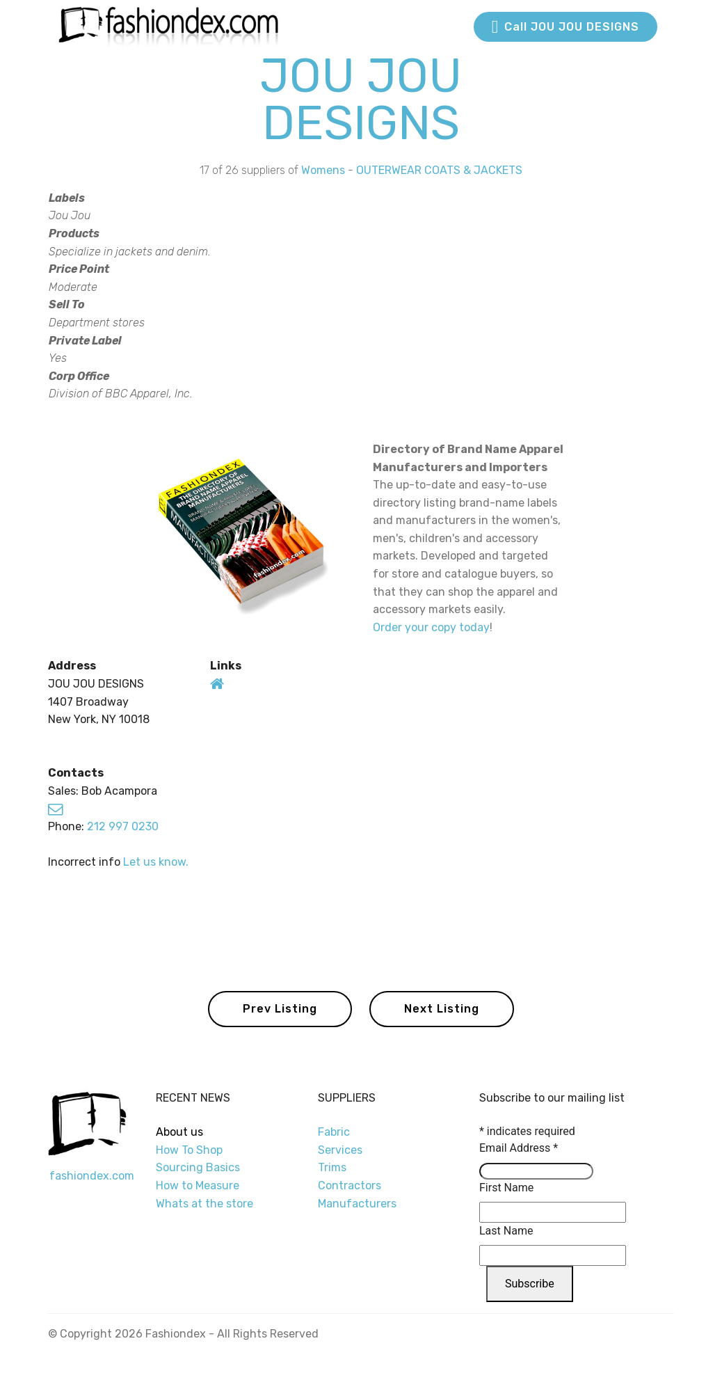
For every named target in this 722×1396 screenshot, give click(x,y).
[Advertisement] (560, 301)
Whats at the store (204, 1203)
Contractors (349, 1185)
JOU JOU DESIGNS (360, 99)
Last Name (506, 1230)
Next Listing (441, 1008)
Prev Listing (280, 1008)
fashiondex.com (91, 1175)
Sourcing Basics (198, 1167)
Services (340, 1150)
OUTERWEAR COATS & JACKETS (439, 170)
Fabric (334, 1132)
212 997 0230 (123, 826)
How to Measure (197, 1185)
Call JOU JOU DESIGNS (565, 27)
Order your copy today (431, 627)
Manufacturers (357, 1203)
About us (179, 1132)
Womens (323, 170)
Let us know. (155, 861)
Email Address (518, 1148)
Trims (332, 1167)
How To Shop (190, 1150)
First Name (506, 1187)
